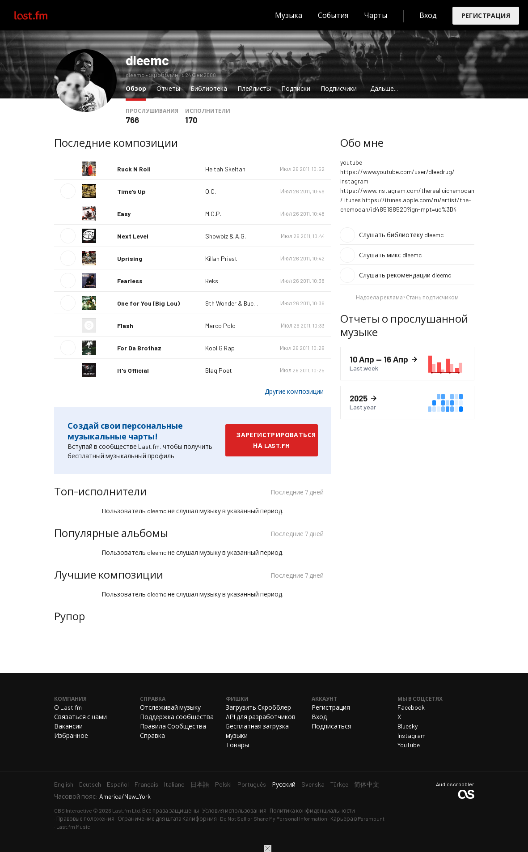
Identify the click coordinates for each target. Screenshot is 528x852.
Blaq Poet (218, 370)
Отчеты (168, 88)
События (333, 15)
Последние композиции (116, 142)
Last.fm (41, 15)
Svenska (313, 784)
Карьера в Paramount (357, 818)
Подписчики (339, 88)
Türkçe (339, 784)
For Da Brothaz (139, 348)
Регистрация (485, 15)
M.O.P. (213, 213)
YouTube (408, 745)
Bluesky (407, 726)
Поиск (259, 15)
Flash (125, 325)
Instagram (411, 735)
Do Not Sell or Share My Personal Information (273, 818)
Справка (152, 735)
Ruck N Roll (134, 169)
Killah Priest (221, 258)
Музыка (288, 15)
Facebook (411, 707)
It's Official (133, 370)
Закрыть (267, 848)
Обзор (138, 88)
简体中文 (366, 784)
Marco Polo (220, 325)
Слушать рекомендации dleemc (405, 275)
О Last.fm (68, 707)
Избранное (71, 735)
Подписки (295, 88)
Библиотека (208, 88)
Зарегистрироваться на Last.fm (276, 440)
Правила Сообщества (173, 726)
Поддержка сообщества (177, 716)
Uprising (130, 258)
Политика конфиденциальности (312, 810)
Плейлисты (254, 88)
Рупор (69, 615)
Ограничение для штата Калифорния (167, 818)
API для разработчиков (261, 716)
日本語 (199, 784)
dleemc (147, 60)
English (63, 784)
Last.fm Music (73, 826)
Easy (124, 213)
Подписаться (331, 726)
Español (118, 784)
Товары (237, 745)
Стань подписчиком (432, 297)
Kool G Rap (220, 348)
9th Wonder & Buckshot (237, 303)
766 (132, 120)
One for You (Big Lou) (148, 303)
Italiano (174, 784)
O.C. (210, 191)
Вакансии (68, 726)
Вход (428, 15)
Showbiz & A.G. (225, 236)
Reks (211, 281)
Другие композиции (294, 391)
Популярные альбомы (111, 532)
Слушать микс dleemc (390, 255)
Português (251, 784)
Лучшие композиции (108, 574)
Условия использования (234, 810)
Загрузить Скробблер (258, 707)
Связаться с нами (80, 716)
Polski (223, 784)
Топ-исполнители (100, 491)
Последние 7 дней (297, 493)
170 (191, 120)
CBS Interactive (73, 810)
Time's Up (131, 191)
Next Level (132, 236)
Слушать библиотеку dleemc (401, 235)
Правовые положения (85, 818)
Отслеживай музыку (170, 707)
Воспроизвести (68, 191)
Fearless (130, 281)
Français (146, 784)
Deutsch (90, 784)
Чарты (375, 15)
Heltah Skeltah (225, 169)
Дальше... (384, 88)
